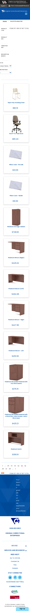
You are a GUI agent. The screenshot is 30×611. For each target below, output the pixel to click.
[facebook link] (15, 577)
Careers (15, 568)
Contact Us (15, 561)
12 (15, 466)
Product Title (4, 29)
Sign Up (22, 609)
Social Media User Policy (15, 582)
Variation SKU (4, 46)
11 (12, 466)
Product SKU (4, 38)
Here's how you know (21, 2)
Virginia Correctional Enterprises (17, 1)
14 (22, 466)
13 (19, 466)
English (4, 5)
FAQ (15, 565)
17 (7, 469)
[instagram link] (20, 577)
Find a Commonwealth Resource (18, 6)
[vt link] (15, 597)
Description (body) (5, 55)
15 (25, 466)
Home (5, 21)
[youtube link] (10, 577)
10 (8, 466)
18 (10, 469)
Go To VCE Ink (15, 558)
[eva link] (15, 592)
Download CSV (2, 473)
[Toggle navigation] (26, 14)
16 (3, 469)
